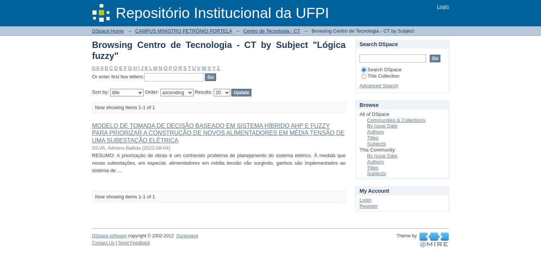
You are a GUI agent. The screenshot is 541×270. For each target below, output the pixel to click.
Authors (375, 132)
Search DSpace (381, 69)
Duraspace (187, 235)
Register (369, 206)
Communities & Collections (396, 120)
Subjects (376, 144)
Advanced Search (379, 85)
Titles (373, 138)
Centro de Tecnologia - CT (271, 31)
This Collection (380, 76)
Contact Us (103, 243)
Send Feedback (134, 243)
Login (443, 6)
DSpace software (109, 235)
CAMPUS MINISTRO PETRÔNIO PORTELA (183, 31)
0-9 (95, 68)
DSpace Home (108, 31)
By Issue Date (382, 126)
